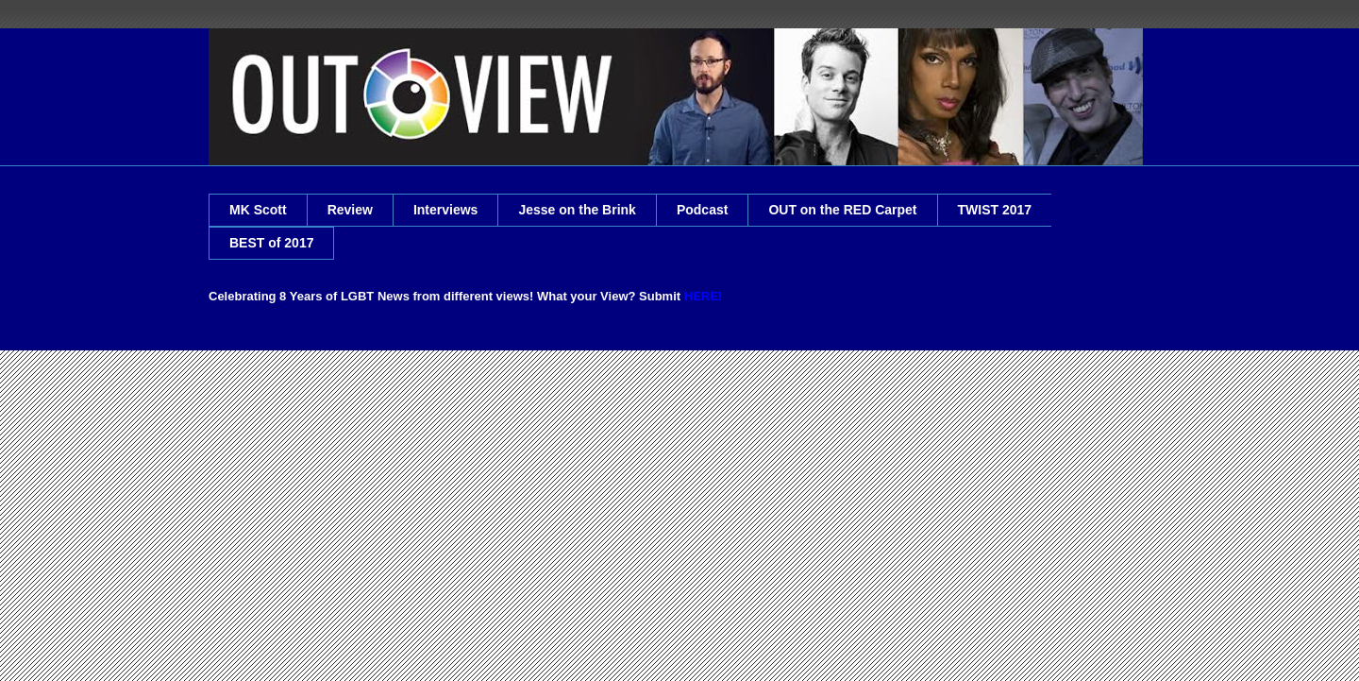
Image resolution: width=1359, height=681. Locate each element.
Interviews (445, 209)
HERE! (703, 296)
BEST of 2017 (271, 242)
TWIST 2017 (995, 209)
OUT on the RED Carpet (842, 209)
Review (350, 209)
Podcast (702, 209)
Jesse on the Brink (577, 209)
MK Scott (258, 209)
